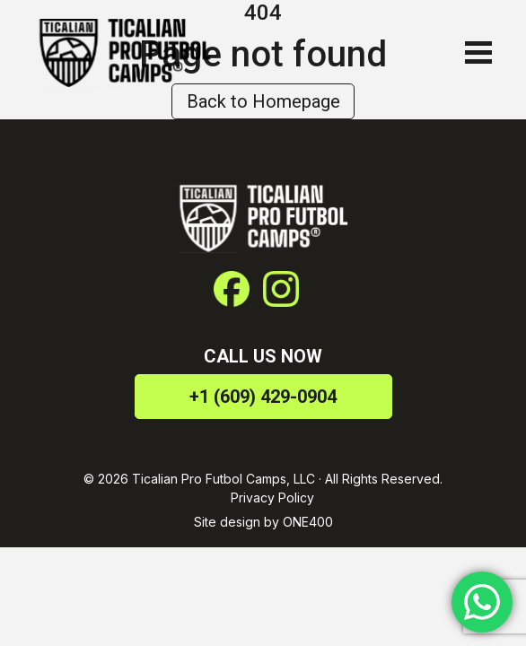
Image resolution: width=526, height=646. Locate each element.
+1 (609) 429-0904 (263, 396)
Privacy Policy (272, 497)
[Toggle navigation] (474, 52)
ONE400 (308, 521)
